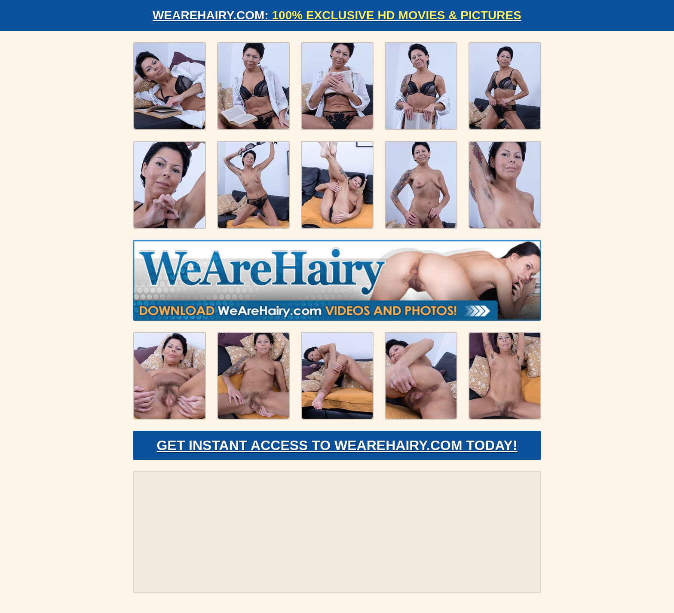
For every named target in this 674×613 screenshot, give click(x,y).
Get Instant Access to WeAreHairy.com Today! (336, 445)
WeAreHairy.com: (337, 15)
